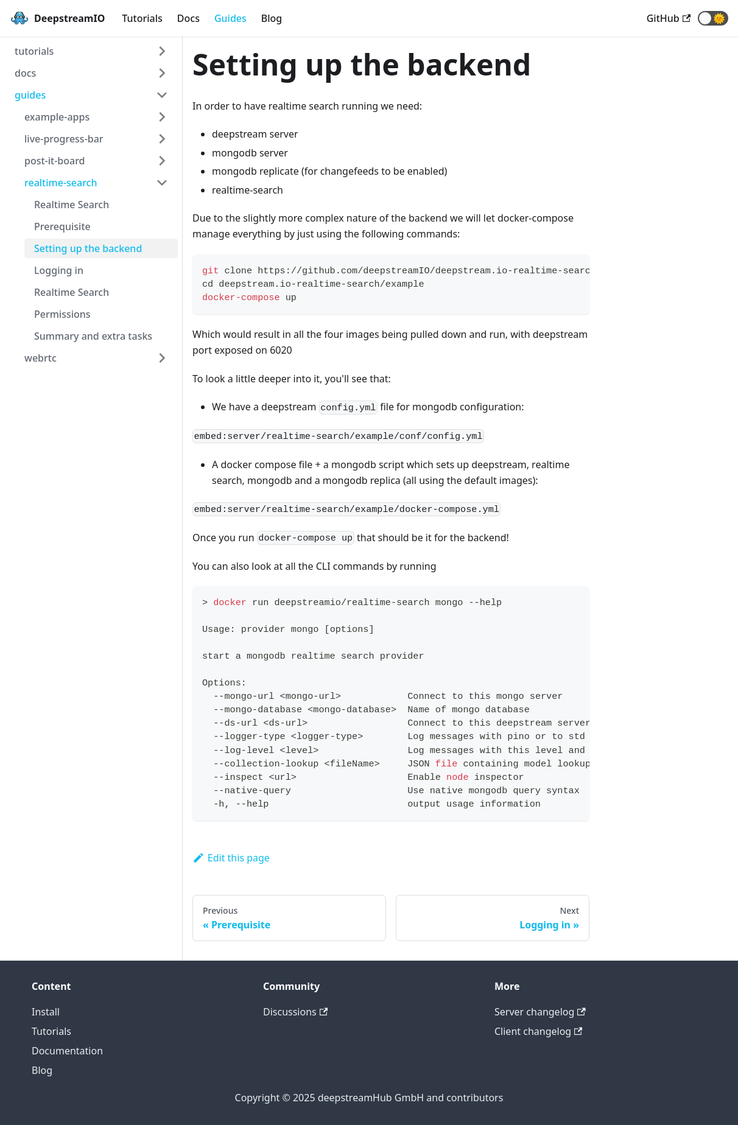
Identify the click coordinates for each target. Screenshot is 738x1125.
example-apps (57, 117)
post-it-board (54, 160)
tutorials (34, 51)
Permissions (62, 314)
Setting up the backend (88, 248)
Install (46, 1011)
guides (30, 95)
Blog (271, 18)
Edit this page (231, 857)
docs (25, 73)
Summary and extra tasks (93, 336)
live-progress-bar (64, 138)
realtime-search (60, 182)
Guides (230, 18)
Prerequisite (62, 226)
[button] (713, 18)
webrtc (40, 358)
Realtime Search (71, 204)
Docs (188, 18)
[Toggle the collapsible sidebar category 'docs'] (162, 73)
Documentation (67, 1050)
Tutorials (142, 18)
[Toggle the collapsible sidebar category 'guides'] (162, 95)
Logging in (58, 270)
